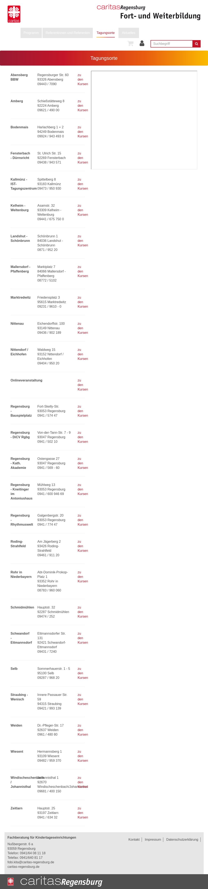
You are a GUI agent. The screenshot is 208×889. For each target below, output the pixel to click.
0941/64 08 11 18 (33, 853)
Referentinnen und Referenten (68, 33)
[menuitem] (31, 33)
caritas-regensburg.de (24, 866)
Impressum (153, 839)
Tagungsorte (106, 33)
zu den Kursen (83, 79)
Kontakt (134, 839)
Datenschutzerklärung (182, 839)
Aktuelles (128, 33)
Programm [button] (31, 33)
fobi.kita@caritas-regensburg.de (31, 862)
